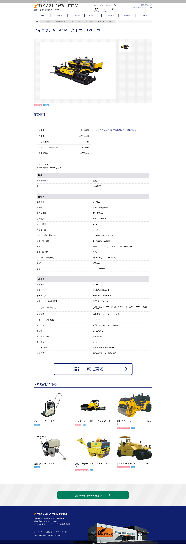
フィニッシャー (75, 21)
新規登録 (96, 10)
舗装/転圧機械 (60, 21)
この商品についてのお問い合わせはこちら (115, 130)
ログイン (104, 10)
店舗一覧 (127, 15)
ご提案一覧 (110, 15)
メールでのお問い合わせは (141, 7)
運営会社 (49, 532)
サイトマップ (38, 532)
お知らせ (59, 15)
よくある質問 (144, 15)
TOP (42, 15)
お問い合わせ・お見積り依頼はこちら (89, 493)
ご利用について (93, 15)
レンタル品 (76, 15)
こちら (150, 5)
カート (113, 10)
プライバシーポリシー (63, 532)
